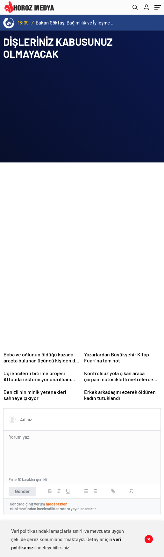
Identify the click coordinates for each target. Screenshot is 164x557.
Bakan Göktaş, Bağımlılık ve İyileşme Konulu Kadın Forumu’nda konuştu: (76, 22)
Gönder (22, 491)
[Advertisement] (51, 215)
